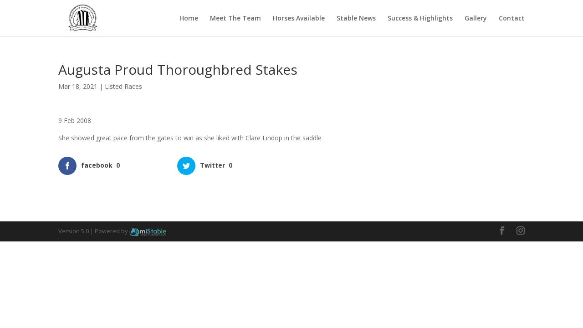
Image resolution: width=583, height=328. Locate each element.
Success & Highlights (420, 18)
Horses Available (299, 18)
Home (188, 18)
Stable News (356, 18)
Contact (512, 18)
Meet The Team (235, 18)
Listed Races (123, 86)
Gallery (476, 18)
